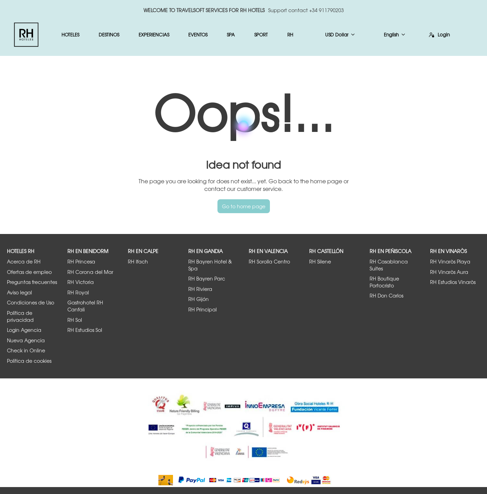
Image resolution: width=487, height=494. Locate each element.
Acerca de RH (24, 261)
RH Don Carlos (386, 295)
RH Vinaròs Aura (449, 272)
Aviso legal (19, 292)
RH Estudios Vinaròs (453, 282)
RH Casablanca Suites (389, 265)
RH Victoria (80, 282)
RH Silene (320, 261)
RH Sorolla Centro (269, 261)
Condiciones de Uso (30, 302)
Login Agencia (24, 330)
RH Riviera (200, 289)
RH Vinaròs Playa (450, 261)
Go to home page (243, 206)
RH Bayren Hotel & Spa (210, 265)
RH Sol (74, 320)
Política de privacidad (20, 316)
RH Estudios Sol (84, 330)
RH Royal (78, 292)
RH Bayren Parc (206, 278)
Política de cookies (29, 361)
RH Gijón (198, 299)
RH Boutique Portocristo (384, 282)
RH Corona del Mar (90, 272)
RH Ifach (138, 261)
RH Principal (202, 309)
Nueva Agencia (26, 340)
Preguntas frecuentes (32, 282)
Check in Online (26, 350)
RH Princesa (81, 261)
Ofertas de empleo (29, 272)
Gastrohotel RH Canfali (85, 306)
